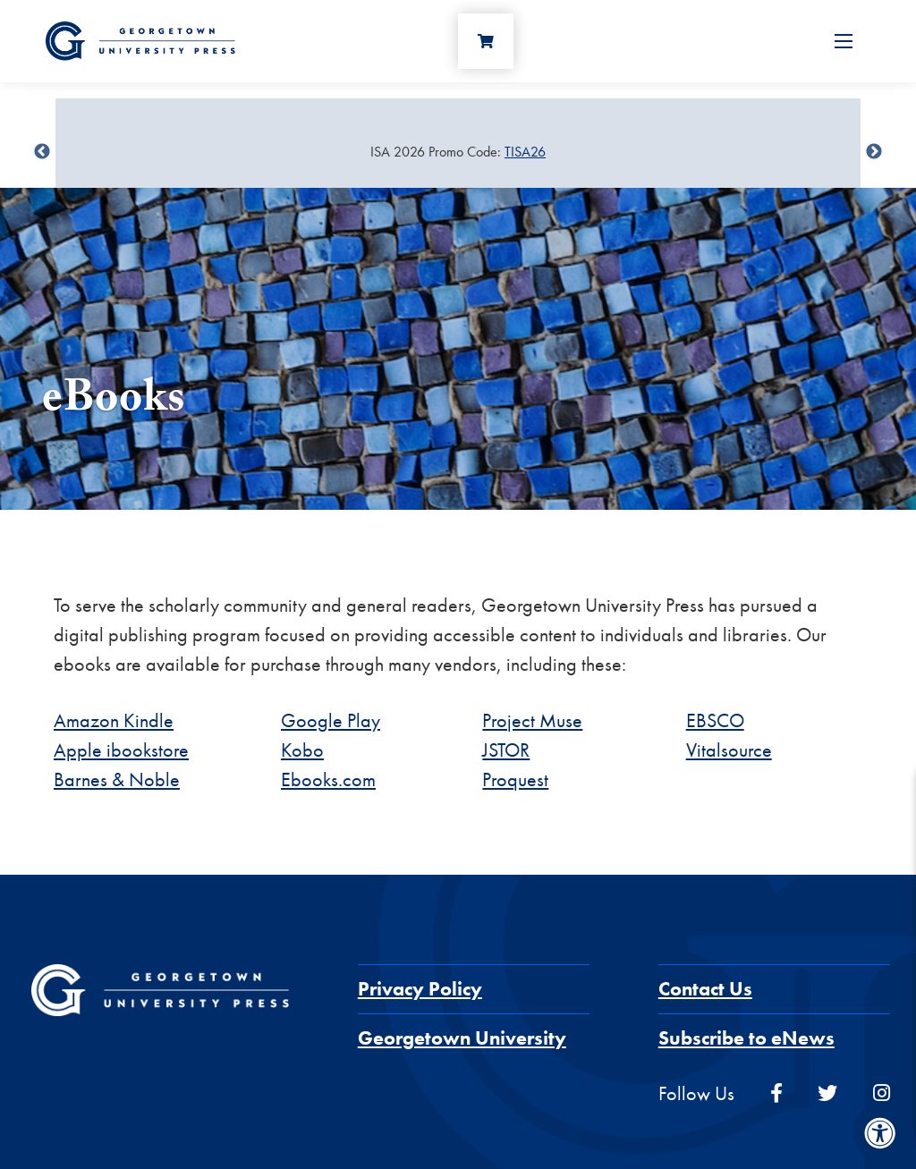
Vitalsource (729, 750)
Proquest (515, 779)
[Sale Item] (458, 152)
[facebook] (776, 1093)
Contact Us (705, 989)
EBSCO (715, 720)
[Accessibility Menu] (880, 1133)
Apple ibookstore (121, 750)
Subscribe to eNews (746, 1038)
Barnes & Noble (117, 779)
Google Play (330, 720)
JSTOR (506, 750)
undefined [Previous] (42, 152)
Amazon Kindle (114, 720)
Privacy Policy (420, 989)
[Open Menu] (843, 41)
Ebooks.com (328, 779)
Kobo (302, 750)
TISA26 (525, 151)
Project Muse (532, 720)
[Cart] (485, 41)
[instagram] (881, 1093)
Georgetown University (462, 1038)
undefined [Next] (874, 152)
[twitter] (827, 1093)
